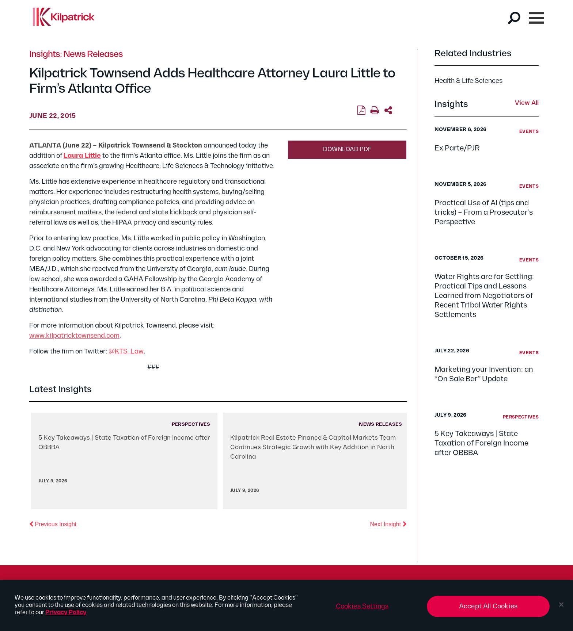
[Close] (561, 605)
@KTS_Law (126, 351)
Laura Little (82, 156)
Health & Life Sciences (468, 81)
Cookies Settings (362, 606)
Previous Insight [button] (52, 523)
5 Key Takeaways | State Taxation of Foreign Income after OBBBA (481, 443)
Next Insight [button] (388, 523)
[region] (286, 605)
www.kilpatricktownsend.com (74, 336)
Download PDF (347, 149)
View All (527, 103)
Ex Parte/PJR (457, 148)
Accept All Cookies (488, 606)
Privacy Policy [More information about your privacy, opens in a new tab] (66, 612)
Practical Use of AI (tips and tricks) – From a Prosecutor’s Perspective (484, 212)
